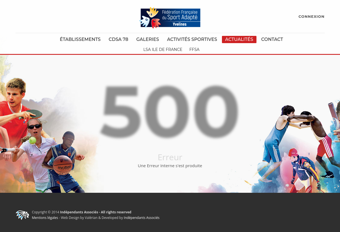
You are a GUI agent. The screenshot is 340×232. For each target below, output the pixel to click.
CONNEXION (311, 16)
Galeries (147, 39)
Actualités (239, 39)
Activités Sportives (192, 39)
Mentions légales (45, 217)
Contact (272, 39)
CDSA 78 (118, 39)
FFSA (194, 49)
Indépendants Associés (142, 217)
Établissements (80, 39)
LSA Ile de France (162, 49)
